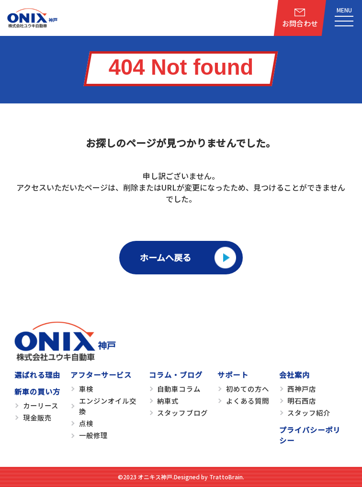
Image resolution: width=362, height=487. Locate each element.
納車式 (168, 401)
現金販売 (37, 417)
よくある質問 (247, 401)
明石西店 (301, 401)
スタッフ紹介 (308, 413)
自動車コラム (178, 389)
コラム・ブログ (176, 374)
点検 (86, 423)
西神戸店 (301, 389)
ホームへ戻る (165, 257)
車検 (86, 389)
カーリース (40, 405)
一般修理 (93, 435)
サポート (232, 374)
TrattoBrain (226, 477)
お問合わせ (300, 23)
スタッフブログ (182, 413)
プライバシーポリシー (309, 434)
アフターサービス (101, 374)
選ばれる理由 (37, 374)
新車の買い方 (37, 391)
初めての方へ (247, 389)
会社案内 (294, 374)
